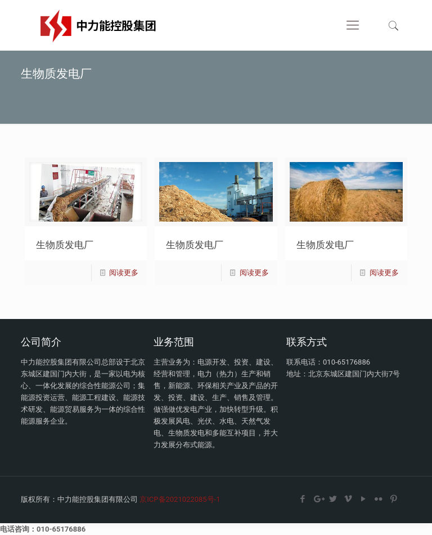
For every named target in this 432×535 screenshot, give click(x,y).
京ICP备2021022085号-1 (180, 499)
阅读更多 (123, 272)
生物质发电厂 (64, 244)
